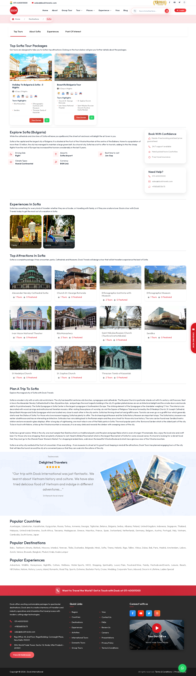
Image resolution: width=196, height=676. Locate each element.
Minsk (97, 547)
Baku (12, 547)
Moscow (45, 547)
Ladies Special (167, 569)
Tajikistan (94, 526)
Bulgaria (112, 526)
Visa (117, 10)
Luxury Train (119, 565)
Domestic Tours (78, 642)
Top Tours (18, 31)
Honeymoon (36, 565)
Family (146, 565)
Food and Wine (134, 565)
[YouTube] (174, 2)
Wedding (112, 569)
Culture (56, 565)
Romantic (53, 569)
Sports (72, 569)
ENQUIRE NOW (193, 338)
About (55, 10)
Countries (76, 617)
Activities (75, 632)
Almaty (28, 547)
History (31, 569)
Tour (79, 10)
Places (90, 10)
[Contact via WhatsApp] (182, 668)
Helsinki (118, 547)
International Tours (80, 637)
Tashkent (20, 547)
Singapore (172, 526)
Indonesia (161, 526)
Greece (80, 530)
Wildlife (25, 565)
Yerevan (63, 547)
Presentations (108, 637)
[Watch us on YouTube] (141, 613)
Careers (105, 632)
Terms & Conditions (110, 648)
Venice (20, 552)
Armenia (76, 526)
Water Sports (77, 565)
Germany (140, 530)
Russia (60, 526)
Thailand (182, 526)
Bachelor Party (93, 569)
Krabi (51, 552)
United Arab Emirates (29, 530)
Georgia (85, 526)
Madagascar (70, 530)
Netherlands (128, 530)
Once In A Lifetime (150, 569)
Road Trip (63, 569)
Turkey (67, 526)
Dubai (145, 547)
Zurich (13, 552)
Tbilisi (70, 547)
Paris (155, 547)
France (99, 530)
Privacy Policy (107, 643)
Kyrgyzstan (50, 526)
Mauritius (90, 530)
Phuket (45, 552)
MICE (88, 565)
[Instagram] (184, 2)
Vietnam (182, 530)
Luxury (39, 569)
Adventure (15, 565)
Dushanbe (79, 547)
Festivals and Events (160, 565)
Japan (36, 534)
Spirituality (107, 565)
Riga (125, 547)
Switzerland (115, 530)
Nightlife (47, 565)
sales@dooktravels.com (160, 181)
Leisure (174, 565)
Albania (128, 526)
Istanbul (54, 547)
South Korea (26, 534)
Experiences (53, 31)
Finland (136, 526)
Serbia (120, 526)
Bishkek (37, 547)
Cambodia (15, 534)
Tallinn (131, 547)
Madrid (162, 547)
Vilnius (138, 547)
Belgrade (89, 547)
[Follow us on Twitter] (149, 613)
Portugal (167, 530)
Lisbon (183, 547)
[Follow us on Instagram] (157, 613)
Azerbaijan (15, 526)
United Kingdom (148, 526)
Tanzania (58, 530)
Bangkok (37, 552)
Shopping (96, 565)
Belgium (149, 530)
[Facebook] (169, 2)
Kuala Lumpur (61, 552)
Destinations (34, 19)
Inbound (137, 569)
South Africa (47, 530)
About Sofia (35, 31)
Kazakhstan (38, 526)
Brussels (28, 552)
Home (45, 10)
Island (45, 569)
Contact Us (106, 617)
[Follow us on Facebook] (133, 613)
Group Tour (67, 10)
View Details (36, 120)
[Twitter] (179, 2)
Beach (183, 565)
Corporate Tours (124, 569)
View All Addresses (22, 655)
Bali (150, 547)
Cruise (104, 569)
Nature (24, 569)
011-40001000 (156, 176)
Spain (106, 530)
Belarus (103, 526)
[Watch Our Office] (157, 628)
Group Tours (77, 648)
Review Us (106, 627)
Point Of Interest (73, 31)
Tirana (110, 547)
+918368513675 (156, 186)
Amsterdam (172, 547)
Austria (157, 530)
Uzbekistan (26, 526)
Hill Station (15, 569)
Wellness (65, 565)
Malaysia (14, 530)
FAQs (104, 622)
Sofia (103, 547)
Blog (125, 10)
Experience (105, 10)
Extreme (80, 569)
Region (75, 612)
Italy (174, 530)
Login (180, 10)
